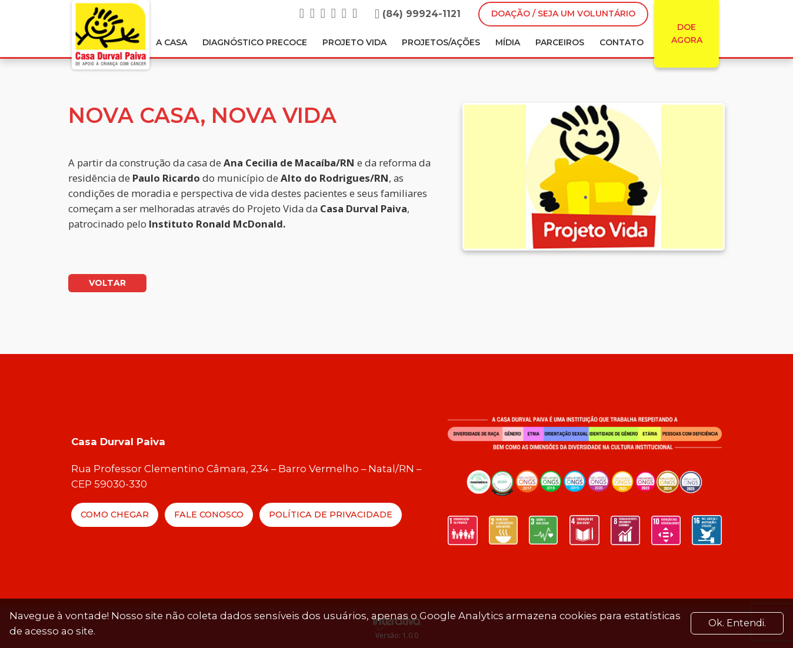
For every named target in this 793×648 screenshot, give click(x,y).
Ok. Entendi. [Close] (737, 623)
